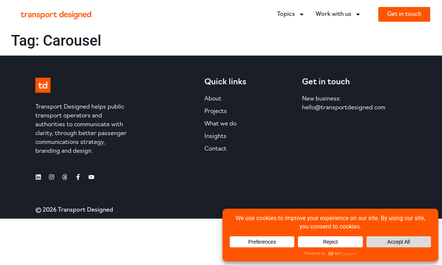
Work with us (338, 14)
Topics (291, 14)
